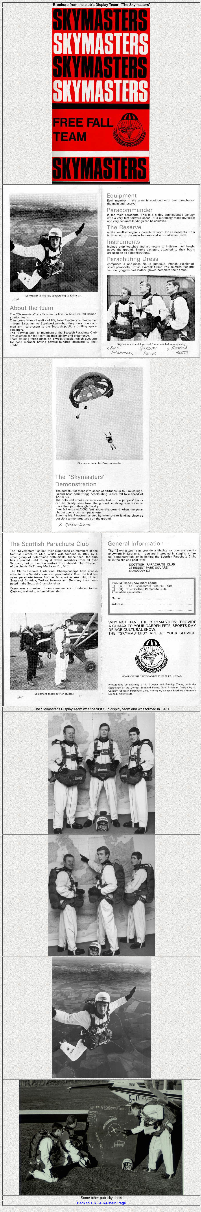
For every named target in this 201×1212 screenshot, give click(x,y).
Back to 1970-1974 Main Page (101, 1203)
